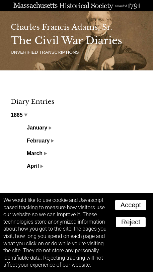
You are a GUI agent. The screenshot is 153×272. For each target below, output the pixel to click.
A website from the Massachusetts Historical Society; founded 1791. (76, 5)
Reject (130, 222)
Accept (131, 205)
